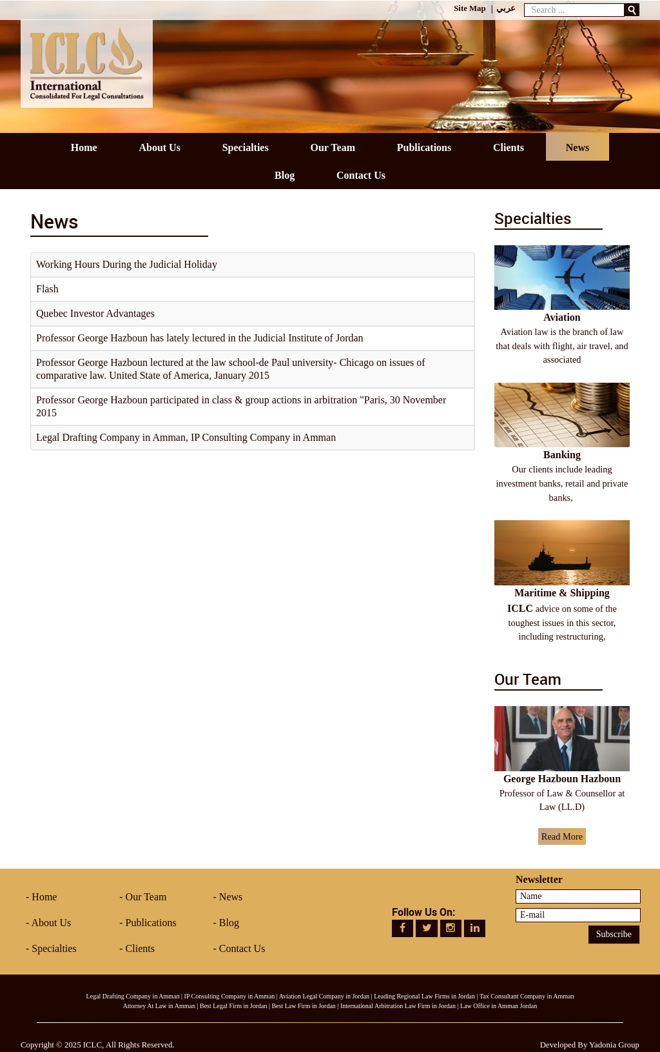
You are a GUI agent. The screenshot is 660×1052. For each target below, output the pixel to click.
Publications (151, 922)
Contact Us (242, 948)
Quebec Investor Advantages (95, 313)
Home (44, 896)
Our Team (146, 896)
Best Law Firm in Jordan (303, 1005)
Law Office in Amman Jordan (498, 1005)
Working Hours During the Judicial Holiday (126, 264)
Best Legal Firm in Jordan (233, 1005)
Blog (229, 922)
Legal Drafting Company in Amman (133, 996)
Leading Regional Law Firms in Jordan (424, 996)
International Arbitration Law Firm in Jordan (398, 1005)
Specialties (54, 948)
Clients (140, 948)
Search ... (524, 0)
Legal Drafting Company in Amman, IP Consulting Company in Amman (186, 437)
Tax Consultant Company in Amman (527, 996)
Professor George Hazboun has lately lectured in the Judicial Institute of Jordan (200, 337)
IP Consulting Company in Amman (229, 996)
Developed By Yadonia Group (589, 1044)
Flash (47, 288)
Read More (562, 836)
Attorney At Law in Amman (159, 1005)
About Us (51, 922)
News (230, 896)
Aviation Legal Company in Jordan (324, 996)
